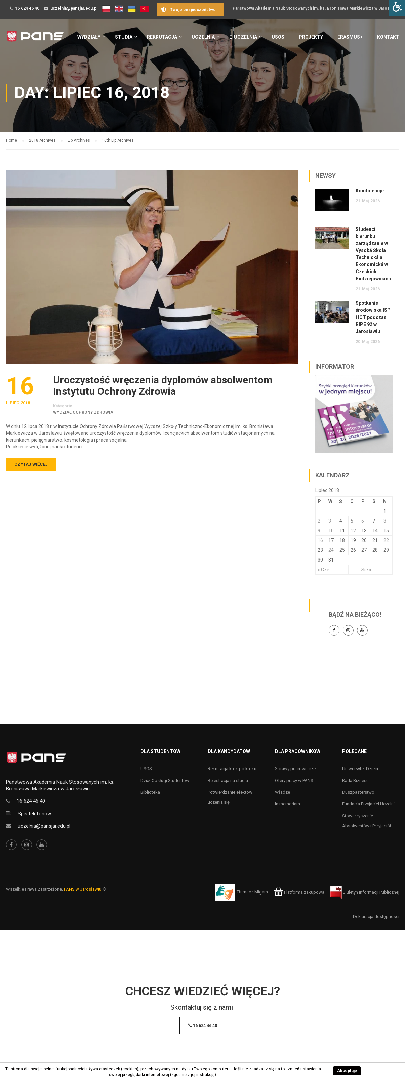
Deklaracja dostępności (376, 916)
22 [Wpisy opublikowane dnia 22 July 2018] (386, 540)
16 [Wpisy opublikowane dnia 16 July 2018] (320, 540)
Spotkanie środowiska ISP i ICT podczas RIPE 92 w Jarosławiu (373, 317)
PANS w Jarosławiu (83, 889)
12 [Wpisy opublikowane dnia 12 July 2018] (353, 530)
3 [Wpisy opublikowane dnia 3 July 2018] (329, 521)
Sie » (366, 569)
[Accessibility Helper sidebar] (397, 8)
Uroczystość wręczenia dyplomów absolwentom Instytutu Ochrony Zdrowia (163, 385)
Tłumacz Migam (252, 892)
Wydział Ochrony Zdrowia (83, 412)
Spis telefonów (34, 813)
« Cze (323, 569)
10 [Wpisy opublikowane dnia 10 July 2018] (331, 530)
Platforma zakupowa (299, 892)
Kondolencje (370, 190)
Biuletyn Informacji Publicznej (364, 892)
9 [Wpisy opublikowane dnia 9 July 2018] (319, 530)
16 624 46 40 (27, 8)
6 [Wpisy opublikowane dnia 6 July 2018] (362, 521)
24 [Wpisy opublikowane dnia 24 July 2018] (331, 550)
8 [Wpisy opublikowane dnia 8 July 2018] (384, 521)
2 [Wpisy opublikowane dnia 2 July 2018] (319, 521)
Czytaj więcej (31, 464)
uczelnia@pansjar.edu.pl (73, 8)
